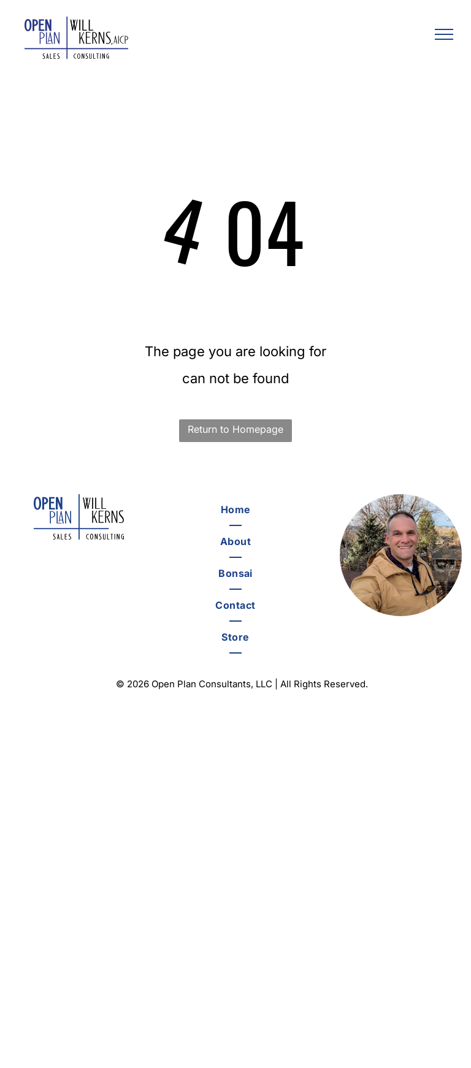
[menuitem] (235, 510)
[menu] (444, 34)
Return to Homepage (235, 429)
